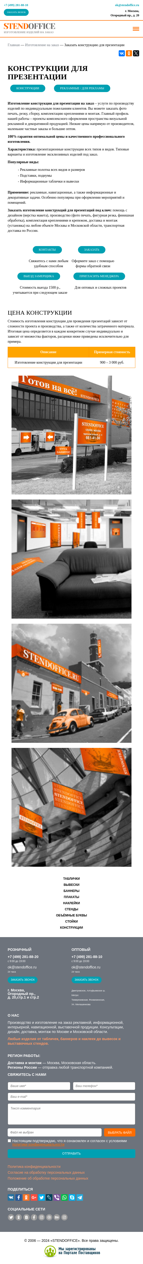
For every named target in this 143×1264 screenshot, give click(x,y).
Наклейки (71, 903)
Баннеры (72, 891)
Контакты (47, 249)
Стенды (71, 909)
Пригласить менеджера (99, 276)
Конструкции (27, 88)
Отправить (71, 1153)
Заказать (91, 249)
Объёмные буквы (71, 915)
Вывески (72, 885)
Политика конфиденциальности (34, 1167)
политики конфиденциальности (38, 1144)
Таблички (71, 878)
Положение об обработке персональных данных (48, 1178)
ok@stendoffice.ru (127, 5)
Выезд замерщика (39, 276)
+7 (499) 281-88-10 (16, 5)
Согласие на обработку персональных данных (46, 1172)
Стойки (71, 921)
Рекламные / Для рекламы (82, 88)
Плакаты (71, 897)
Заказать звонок (16, 12)
